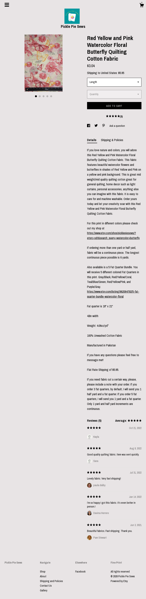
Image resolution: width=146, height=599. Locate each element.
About (43, 576)
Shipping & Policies (112, 140)
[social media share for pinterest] (104, 126)
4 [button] (47, 96)
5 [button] (51, 96)
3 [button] (43, 96)
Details (92, 140)
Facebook (80, 571)
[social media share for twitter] (96, 126)
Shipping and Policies (51, 581)
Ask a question (117, 126)
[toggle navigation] (7, 5)
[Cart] (142, 6)
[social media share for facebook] (89, 126)
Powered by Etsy (119, 581)
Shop (42, 571)
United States (109, 73)
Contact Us (46, 585)
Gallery (43, 590)
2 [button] (40, 96)
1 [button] (36, 96)
